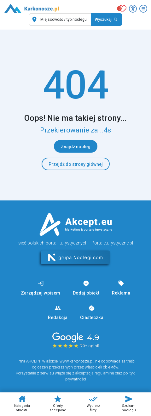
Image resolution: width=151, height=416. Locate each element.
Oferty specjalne (57, 403)
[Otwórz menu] (143, 9)
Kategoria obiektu (22, 403)
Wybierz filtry (93, 403)
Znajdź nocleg (75, 146)
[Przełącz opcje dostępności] (133, 9)
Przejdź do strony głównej (76, 164)
